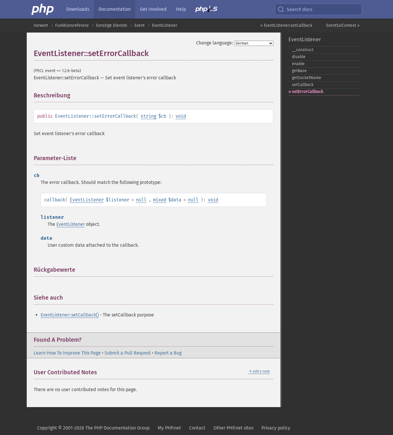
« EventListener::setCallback (286, 25)
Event (139, 25)
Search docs (294, 9)
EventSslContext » (343, 25)
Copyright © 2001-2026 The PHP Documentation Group (93, 428)
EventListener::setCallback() (70, 315)
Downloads (77, 9)
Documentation (114, 9)
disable (299, 56)
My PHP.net (169, 428)
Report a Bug (168, 353)
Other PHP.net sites (233, 428)
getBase (299, 70)
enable (298, 63)
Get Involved (153, 9)
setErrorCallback (307, 91)
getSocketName (306, 77)
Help (181, 9)
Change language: (214, 43)
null (141, 200)
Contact (197, 428)
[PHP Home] (43, 9)
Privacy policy (275, 428)
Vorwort (41, 25)
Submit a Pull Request (128, 353)
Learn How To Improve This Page (67, 353)
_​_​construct (302, 49)
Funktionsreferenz (72, 25)
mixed (159, 200)
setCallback (302, 84)
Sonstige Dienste (111, 25)
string (148, 116)
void (180, 116)
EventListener (164, 25)
